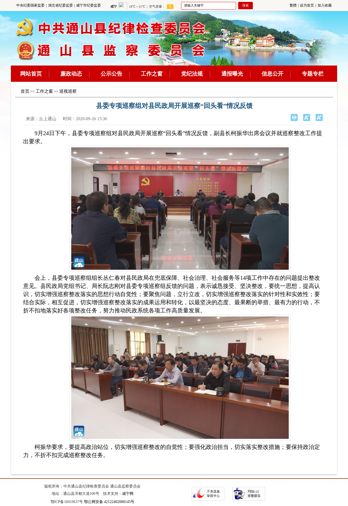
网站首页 (31, 74)
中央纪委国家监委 (30, 5)
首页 (25, 91)
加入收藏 (325, 5)
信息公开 (272, 74)
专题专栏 (313, 74)
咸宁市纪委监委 (88, 5)
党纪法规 (192, 74)
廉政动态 (71, 74)
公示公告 (111, 74)
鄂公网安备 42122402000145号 (109, 502)
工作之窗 (152, 74)
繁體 (293, 5)
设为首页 (307, 5)
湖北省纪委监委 (60, 5)
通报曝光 (232, 74)
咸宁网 (127, 494)
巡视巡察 (68, 91)
